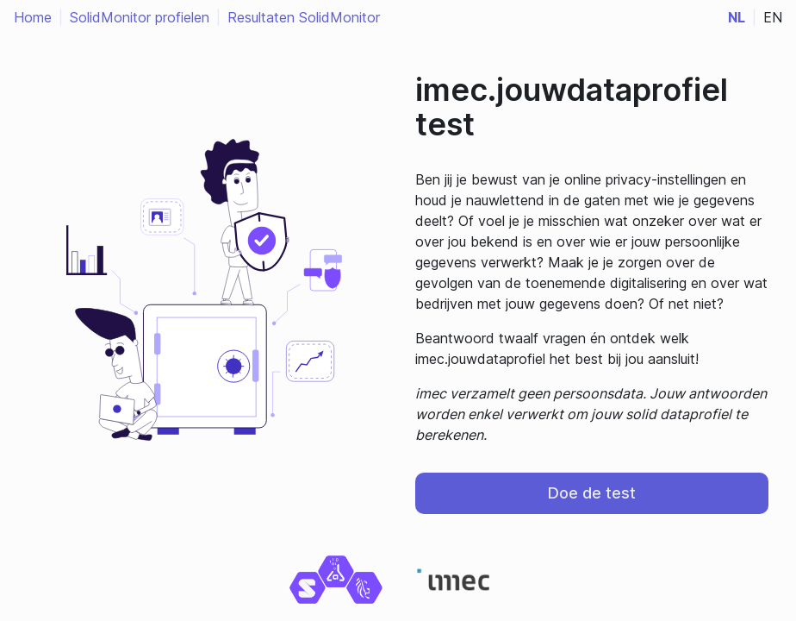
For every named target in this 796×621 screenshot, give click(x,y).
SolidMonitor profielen (139, 17)
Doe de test (592, 493)
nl (736, 17)
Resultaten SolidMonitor (303, 17)
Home (33, 17)
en (772, 17)
